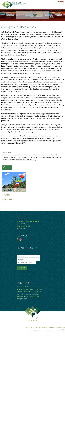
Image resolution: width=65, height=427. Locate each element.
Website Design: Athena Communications (39, 330)
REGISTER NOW (7, 199)
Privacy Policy (36, 318)
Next (9, 168)
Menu (60, 4)
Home (26, 318)
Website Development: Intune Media (57, 330)
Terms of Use (32, 320)
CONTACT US (6, 195)
